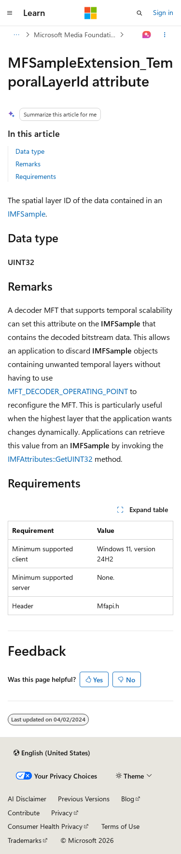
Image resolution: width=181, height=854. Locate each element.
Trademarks (25, 840)
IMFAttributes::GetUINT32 (50, 459)
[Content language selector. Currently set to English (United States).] (52, 753)
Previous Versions (84, 798)
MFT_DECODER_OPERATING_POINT (68, 391)
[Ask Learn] (147, 35)
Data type (29, 151)
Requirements (35, 176)
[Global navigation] (9, 13)
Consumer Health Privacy (45, 826)
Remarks (28, 163)
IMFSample (26, 213)
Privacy (61, 812)
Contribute (24, 812)
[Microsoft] (90, 13)
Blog (127, 798)
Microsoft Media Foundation (76, 34)
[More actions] (164, 35)
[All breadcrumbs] (16, 35)
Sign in (163, 12)
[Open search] (139, 13)
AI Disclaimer (27, 798)
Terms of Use (120, 826)
